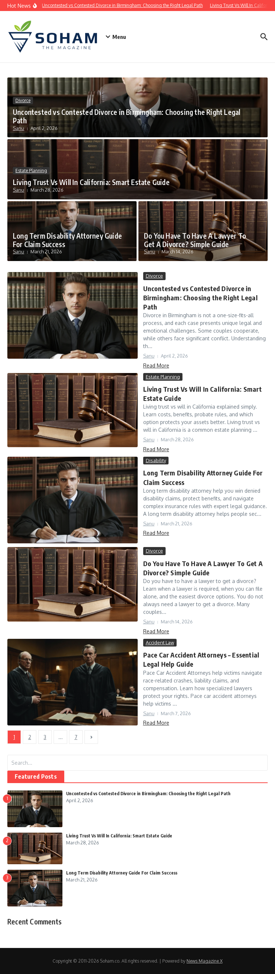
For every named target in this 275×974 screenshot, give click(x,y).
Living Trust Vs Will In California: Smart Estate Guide (91, 182)
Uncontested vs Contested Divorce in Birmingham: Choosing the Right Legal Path (126, 116)
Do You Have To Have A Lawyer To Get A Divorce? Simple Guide (195, 240)
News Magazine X (204, 961)
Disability (156, 460)
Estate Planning (31, 170)
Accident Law (160, 642)
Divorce (22, 100)
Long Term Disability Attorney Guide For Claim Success (67, 240)
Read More (156, 365)
